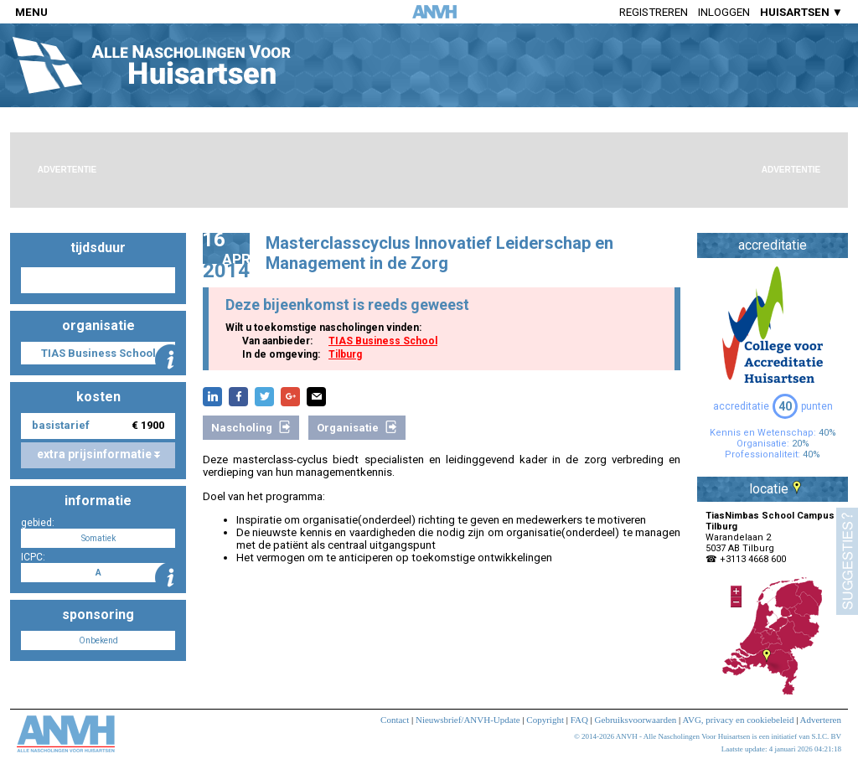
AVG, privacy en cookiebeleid (737, 720)
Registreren (653, 12)
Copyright (545, 720)
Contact (394, 720)
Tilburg (345, 354)
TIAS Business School (382, 341)
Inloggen (724, 12)
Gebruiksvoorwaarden (636, 720)
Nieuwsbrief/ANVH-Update (468, 720)
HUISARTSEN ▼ (801, 12)
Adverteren (820, 720)
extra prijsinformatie (98, 454)
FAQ (579, 720)
